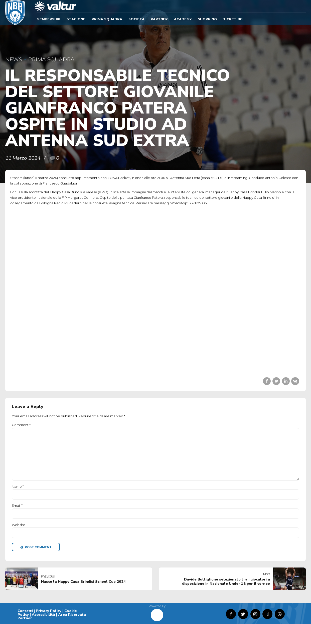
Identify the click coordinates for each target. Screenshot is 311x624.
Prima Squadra (107, 19)
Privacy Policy (48, 610)
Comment (21, 425)
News (13, 59)
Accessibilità (43, 614)
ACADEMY (183, 19)
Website (18, 525)
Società (136, 19)
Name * (18, 486)
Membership (48, 19)
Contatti (25, 610)
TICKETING (233, 19)
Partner (159, 19)
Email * (17, 506)
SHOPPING (207, 19)
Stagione (76, 19)
